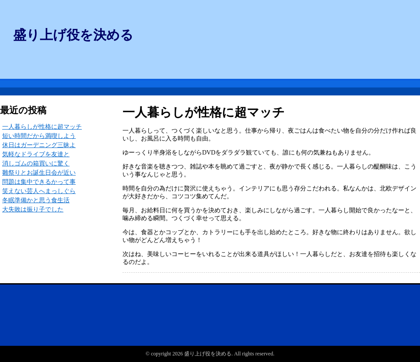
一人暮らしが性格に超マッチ (42, 126)
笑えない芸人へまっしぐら (39, 191)
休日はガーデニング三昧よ (39, 145)
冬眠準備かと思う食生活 (36, 200)
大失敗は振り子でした (32, 209)
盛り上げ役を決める (73, 35)
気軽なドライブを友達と (36, 154)
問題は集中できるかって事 (39, 182)
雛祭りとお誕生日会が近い (39, 172)
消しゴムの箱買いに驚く (36, 163)
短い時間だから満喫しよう (39, 136)
